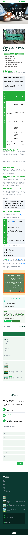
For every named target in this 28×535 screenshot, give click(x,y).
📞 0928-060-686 (16, 320)
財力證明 (19, 214)
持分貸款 (7, 315)
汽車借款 (5, 352)
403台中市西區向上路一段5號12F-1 (9, 522)
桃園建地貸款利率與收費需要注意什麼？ (11, 64)
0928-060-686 (20, 259)
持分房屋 (19, 314)
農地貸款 (4, 483)
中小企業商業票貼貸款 (7, 355)
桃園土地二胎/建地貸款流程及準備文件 (11, 66)
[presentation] (9, 464)
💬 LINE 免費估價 (7, 320)
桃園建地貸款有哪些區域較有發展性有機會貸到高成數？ (13, 62)
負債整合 (5, 350)
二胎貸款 (8, 245)
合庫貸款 (5, 311)
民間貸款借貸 (6, 348)
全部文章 (5, 357)
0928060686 (12, 221)
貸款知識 (9, 9)
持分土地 (10, 315)
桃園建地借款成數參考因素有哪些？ (10, 58)
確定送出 (20, 463)
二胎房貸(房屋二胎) (7, 341)
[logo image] (5, 1)
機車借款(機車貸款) (7, 353)
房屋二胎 (12, 314)
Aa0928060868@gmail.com (8, 517)
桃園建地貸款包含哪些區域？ (9, 60)
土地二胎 (4, 46)
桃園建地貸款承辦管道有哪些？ (10, 56)
